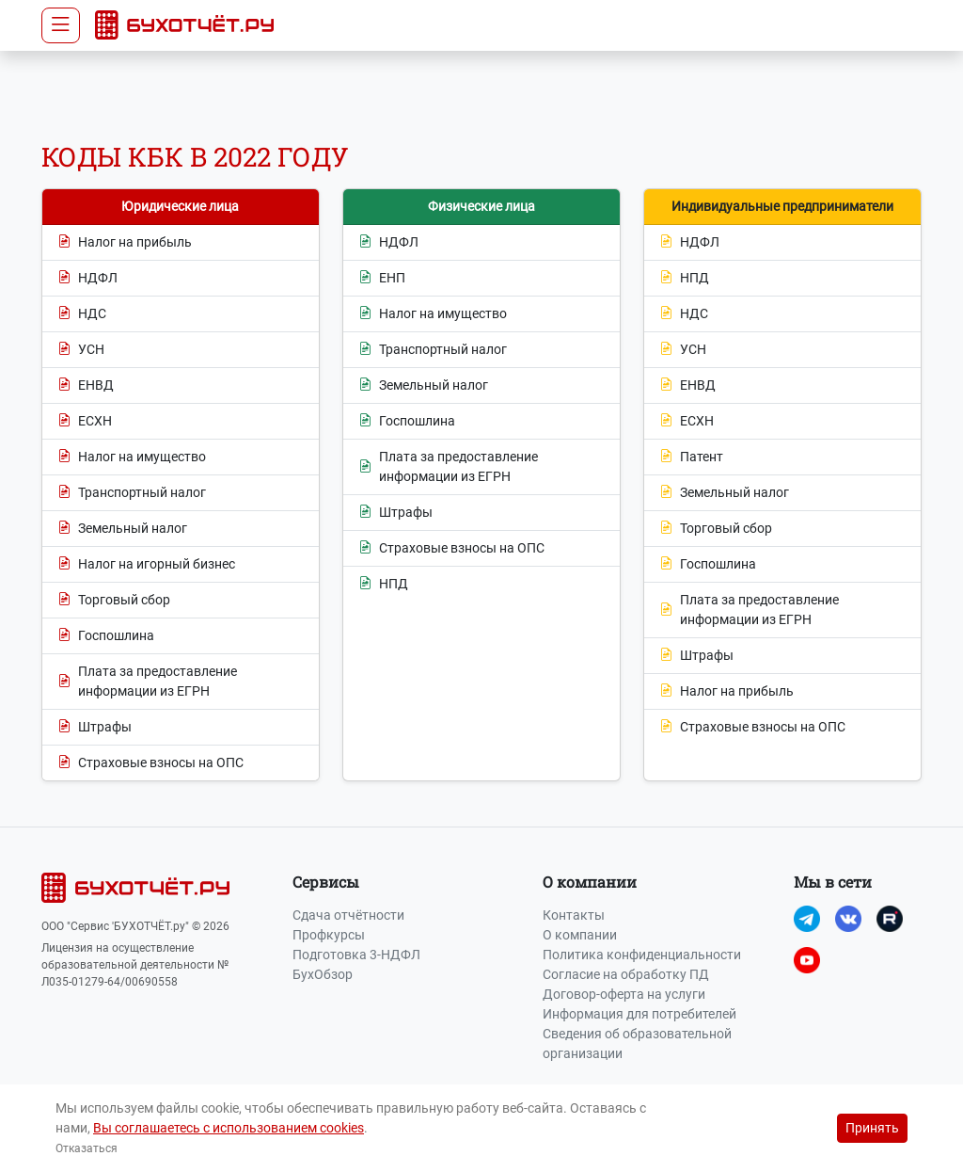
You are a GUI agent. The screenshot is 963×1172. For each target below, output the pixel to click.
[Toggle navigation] (60, 25)
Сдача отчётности (348, 915)
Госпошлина (105, 636)
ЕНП (381, 278)
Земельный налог (122, 528)
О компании (580, 934)
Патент (691, 457)
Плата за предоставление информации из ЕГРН (147, 681)
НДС (81, 314)
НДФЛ (87, 278)
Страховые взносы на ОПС (150, 763)
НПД (383, 584)
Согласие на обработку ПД (626, 974)
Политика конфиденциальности (642, 954)
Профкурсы (328, 934)
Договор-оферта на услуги (624, 994)
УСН (80, 350)
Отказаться (86, 1148)
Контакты (574, 915)
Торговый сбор (113, 600)
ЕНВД (85, 385)
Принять (872, 1127)
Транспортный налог (131, 493)
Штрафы (94, 727)
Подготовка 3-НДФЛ (356, 954)
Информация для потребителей (639, 1013)
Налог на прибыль (124, 242)
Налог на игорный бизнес (146, 564)
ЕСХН (84, 421)
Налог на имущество (131, 457)
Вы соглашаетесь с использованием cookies (228, 1127)
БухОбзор (322, 974)
